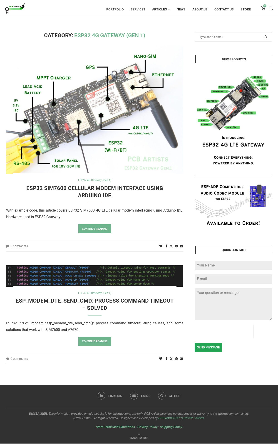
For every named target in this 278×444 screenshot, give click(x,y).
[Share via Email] (181, 246)
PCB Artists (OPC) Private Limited (181, 418)
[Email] (140, 396)
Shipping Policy (171, 427)
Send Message (208, 347)
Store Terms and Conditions (115, 427)
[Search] (271, 9)
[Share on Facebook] (166, 246)
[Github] (169, 396)
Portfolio (115, 9)
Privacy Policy (147, 427)
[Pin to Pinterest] (176, 246)
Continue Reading (94, 229)
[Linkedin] (109, 396)
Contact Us (224, 9)
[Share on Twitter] (171, 246)
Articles (159, 9)
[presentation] (224, 331)
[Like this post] (160, 246)
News (181, 9)
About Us (200, 9)
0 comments (17, 246)
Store (246, 9)
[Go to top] (139, 438)
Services (138, 9)
